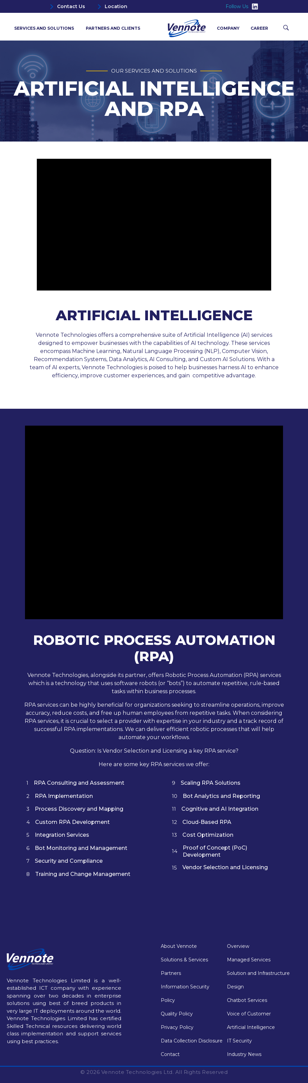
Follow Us (242, 6)
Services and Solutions (45, 28)
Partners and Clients (113, 28)
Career (259, 28)
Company (230, 28)
